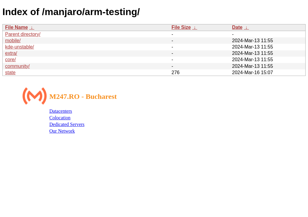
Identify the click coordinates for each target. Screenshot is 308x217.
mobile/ (13, 40)
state (10, 72)
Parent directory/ (22, 34)
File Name (16, 27)
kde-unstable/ (19, 46)
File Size (181, 27)
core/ (10, 59)
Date (237, 27)
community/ (17, 66)
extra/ (11, 53)
